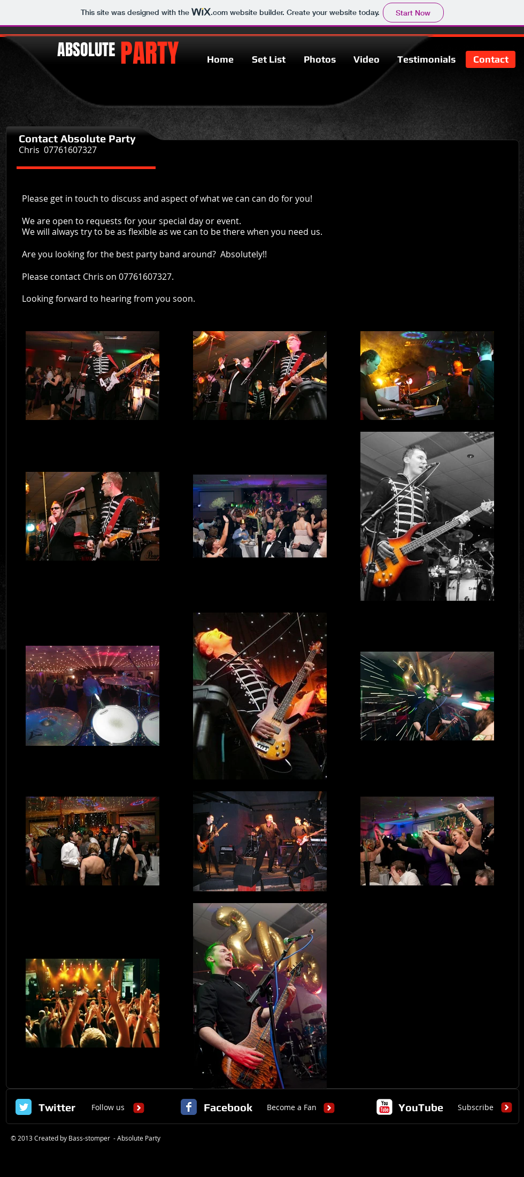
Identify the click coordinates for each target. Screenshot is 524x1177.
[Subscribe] (476, 1107)
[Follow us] (108, 1107)
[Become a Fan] (292, 1107)
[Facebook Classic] (189, 1107)
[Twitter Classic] (24, 1107)
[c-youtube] (384, 1107)
